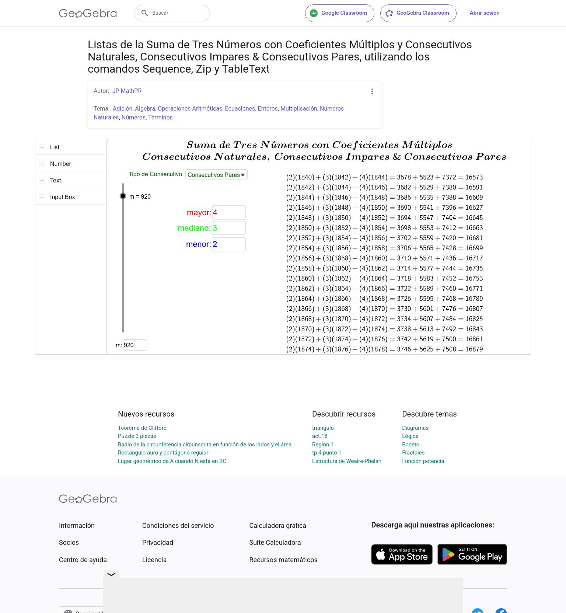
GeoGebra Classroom (417, 13)
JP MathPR (127, 90)
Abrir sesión (485, 13)
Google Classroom (338, 13)
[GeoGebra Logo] (88, 13)
